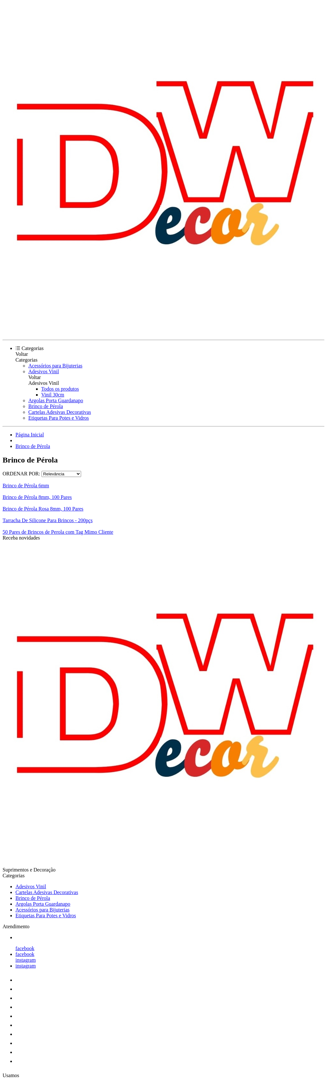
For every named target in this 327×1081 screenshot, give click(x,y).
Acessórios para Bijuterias (55, 365)
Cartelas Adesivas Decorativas (59, 412)
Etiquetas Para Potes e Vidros (58, 418)
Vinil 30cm (52, 394)
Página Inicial (29, 434)
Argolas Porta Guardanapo (55, 400)
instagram (25, 960)
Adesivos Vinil (43, 371)
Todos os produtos (60, 389)
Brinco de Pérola (45, 406)
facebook (24, 948)
